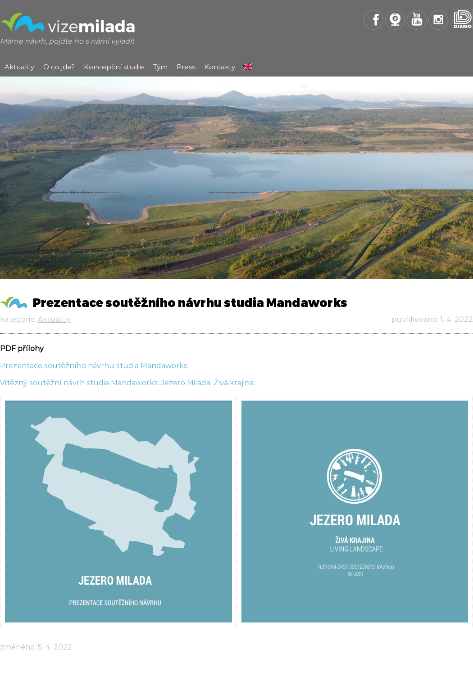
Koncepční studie (114, 67)
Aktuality (19, 67)
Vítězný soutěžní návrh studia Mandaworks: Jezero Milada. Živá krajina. (127, 383)
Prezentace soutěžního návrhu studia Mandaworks (93, 365)
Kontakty (219, 67)
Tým (160, 67)
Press (186, 67)
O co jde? (59, 67)
